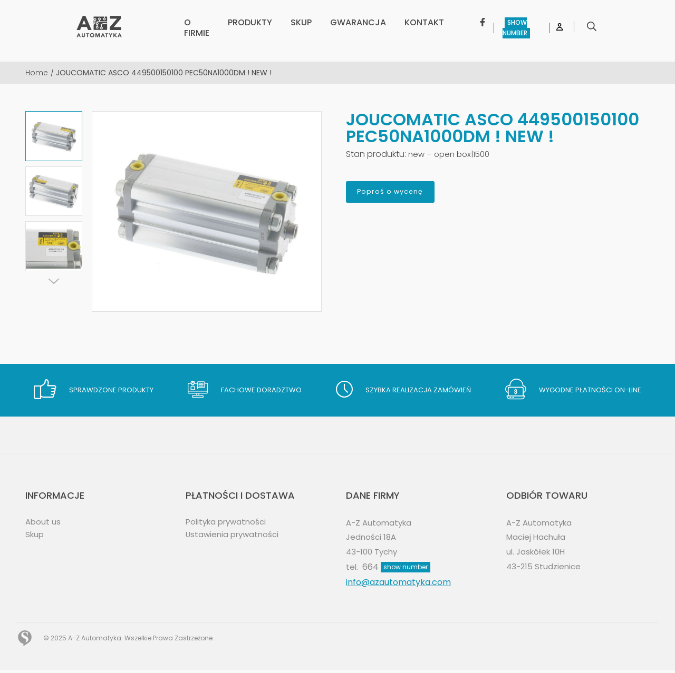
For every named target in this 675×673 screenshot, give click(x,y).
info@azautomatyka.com (398, 585)
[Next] (53, 281)
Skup (35, 535)
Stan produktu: (376, 154)
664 (397, 569)
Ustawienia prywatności (235, 535)
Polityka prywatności (229, 522)
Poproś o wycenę (402, 194)
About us (43, 522)
